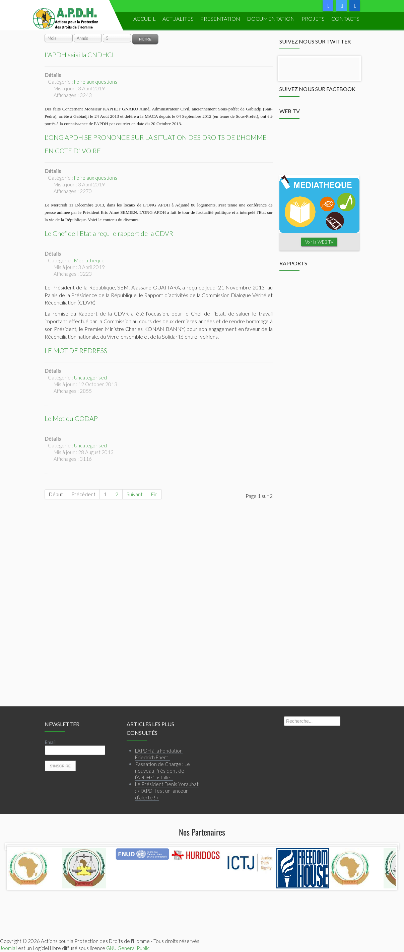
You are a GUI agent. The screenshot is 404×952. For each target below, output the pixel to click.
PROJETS (313, 18)
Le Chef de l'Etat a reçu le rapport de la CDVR (109, 233)
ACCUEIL (144, 18)
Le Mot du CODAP (71, 418)
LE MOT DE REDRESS (76, 350)
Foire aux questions (95, 82)
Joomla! (8, 948)
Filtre (145, 39)
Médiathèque (89, 260)
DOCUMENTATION (271, 18)
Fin (154, 494)
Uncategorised (90, 377)
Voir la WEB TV (319, 242)
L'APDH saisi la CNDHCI (79, 55)
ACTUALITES (178, 18)
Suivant (135, 494)
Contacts (345, 18)
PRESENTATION (220, 18)
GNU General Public (127, 948)
